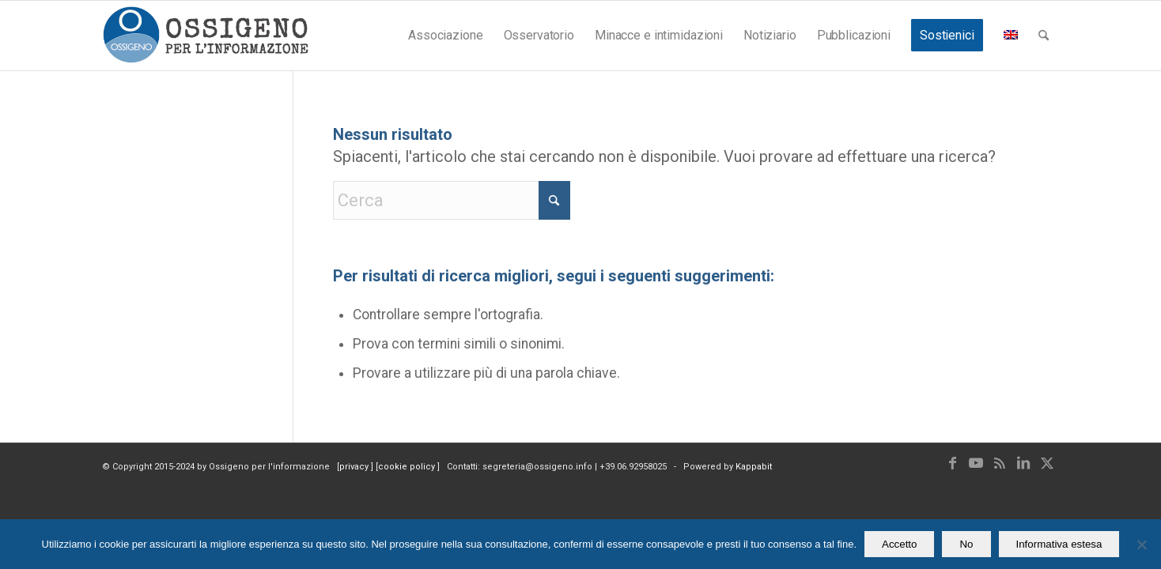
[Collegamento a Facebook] (952, 463)
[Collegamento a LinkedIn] (1023, 463)
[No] (1141, 544)
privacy (355, 467)
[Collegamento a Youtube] (976, 463)
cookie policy (407, 467)
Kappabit (754, 467)
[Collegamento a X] (1047, 463)
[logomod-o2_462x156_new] (205, 35)
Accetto (899, 544)
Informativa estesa (1059, 544)
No (966, 544)
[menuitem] (445, 35)
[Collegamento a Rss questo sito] (1000, 463)
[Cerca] (1043, 35)
